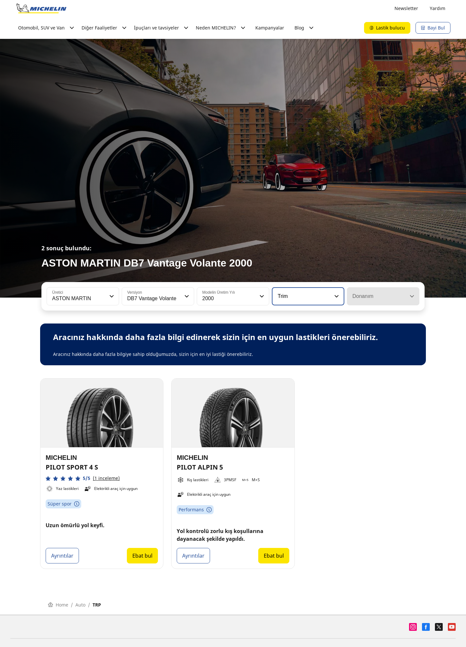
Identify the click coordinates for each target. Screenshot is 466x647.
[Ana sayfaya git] (41, 8)
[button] (111, 296)
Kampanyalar (269, 28)
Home (58, 605)
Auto (80, 605)
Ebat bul (142, 555)
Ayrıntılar (62, 555)
